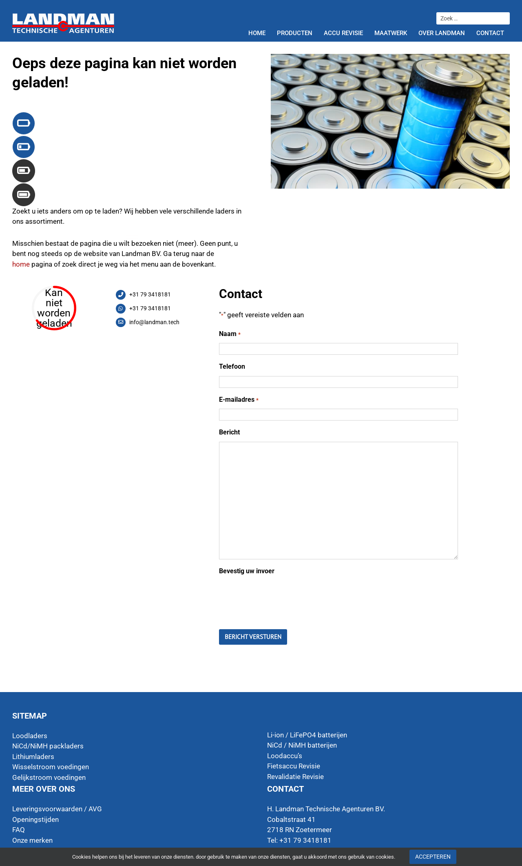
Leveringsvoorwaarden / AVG (57, 809)
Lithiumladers (33, 756)
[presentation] (281, 596)
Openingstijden (35, 819)
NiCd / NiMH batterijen (302, 745)
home (21, 264)
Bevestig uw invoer (246, 571)
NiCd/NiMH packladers (48, 746)
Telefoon (232, 366)
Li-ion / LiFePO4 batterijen (307, 735)
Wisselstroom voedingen (50, 767)
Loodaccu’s (284, 756)
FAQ (18, 830)
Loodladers (29, 736)
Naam (229, 334)
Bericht (229, 432)
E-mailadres (238, 400)
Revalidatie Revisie (295, 776)
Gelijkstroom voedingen (49, 777)
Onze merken (32, 840)
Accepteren (433, 856)
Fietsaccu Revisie (293, 766)
